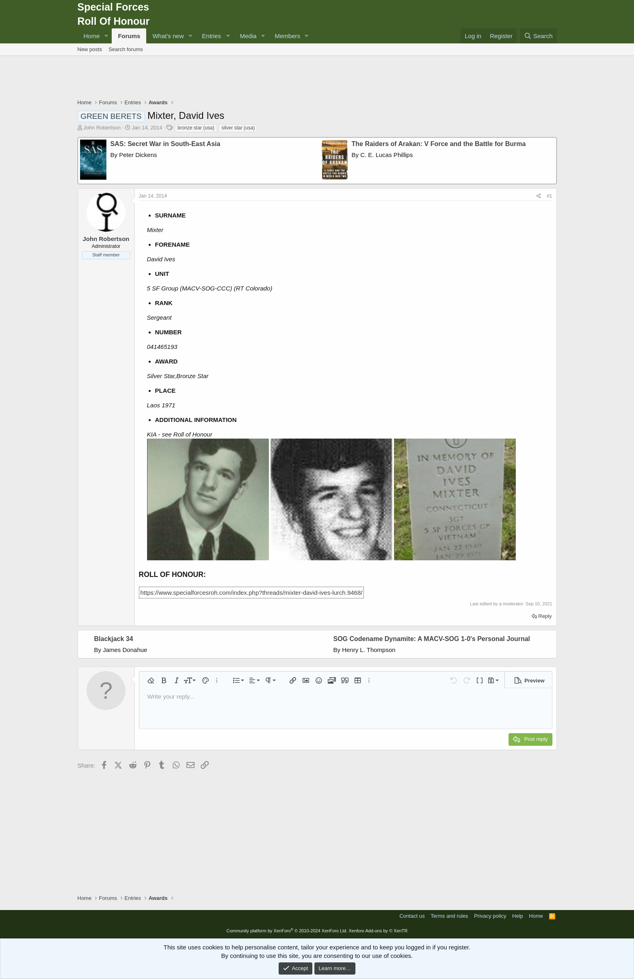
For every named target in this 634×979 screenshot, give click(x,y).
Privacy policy (490, 916)
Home (92, 35)
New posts (90, 49)
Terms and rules (449, 916)
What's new (168, 35)
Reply (545, 616)
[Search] (538, 35)
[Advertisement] (317, 78)
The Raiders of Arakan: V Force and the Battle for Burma (439, 143)
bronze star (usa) (195, 128)
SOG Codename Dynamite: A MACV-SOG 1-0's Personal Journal (431, 638)
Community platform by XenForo (286, 930)
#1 (549, 196)
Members (288, 35)
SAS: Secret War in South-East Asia (165, 143)
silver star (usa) (238, 128)
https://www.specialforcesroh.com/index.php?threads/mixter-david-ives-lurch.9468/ (252, 592)
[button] (106, 35)
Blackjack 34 (113, 638)
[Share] (539, 196)
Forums (129, 35)
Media (248, 35)
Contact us (411, 916)
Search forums (125, 49)
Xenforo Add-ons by (377, 930)
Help (517, 916)
